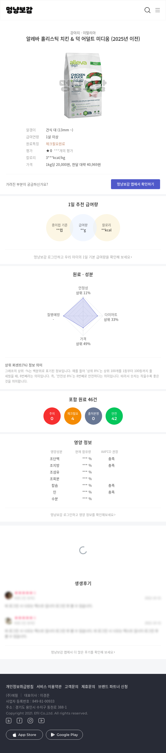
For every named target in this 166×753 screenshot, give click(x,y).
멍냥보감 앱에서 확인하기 (135, 183)
